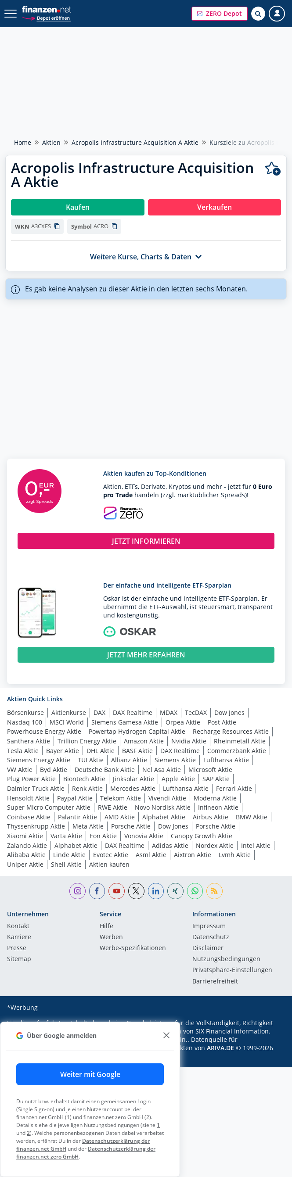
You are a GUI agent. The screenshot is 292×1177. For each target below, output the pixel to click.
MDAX (168, 712)
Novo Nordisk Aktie (163, 807)
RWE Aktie (112, 807)
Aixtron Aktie (192, 854)
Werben (111, 937)
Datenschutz (210, 937)
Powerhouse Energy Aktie (44, 731)
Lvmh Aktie (235, 854)
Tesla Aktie (23, 750)
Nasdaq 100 (24, 722)
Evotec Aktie (110, 854)
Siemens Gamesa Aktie (124, 722)
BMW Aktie (251, 817)
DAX (99, 712)
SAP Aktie (216, 779)
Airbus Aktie (210, 817)
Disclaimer (208, 948)
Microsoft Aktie (210, 769)
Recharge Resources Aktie (231, 731)
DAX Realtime (132, 712)
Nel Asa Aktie (161, 769)
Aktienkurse (68, 712)
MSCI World (67, 722)
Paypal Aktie (75, 798)
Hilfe (106, 926)
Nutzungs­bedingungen (226, 959)
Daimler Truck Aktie (36, 788)
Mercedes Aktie (132, 788)
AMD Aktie (120, 817)
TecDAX (196, 712)
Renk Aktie (87, 788)
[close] (166, 1035)
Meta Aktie (88, 826)
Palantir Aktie (77, 817)
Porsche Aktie (131, 826)
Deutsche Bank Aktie (105, 769)
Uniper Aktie (25, 864)
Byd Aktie (53, 769)
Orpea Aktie (183, 722)
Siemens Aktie (175, 760)
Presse (16, 948)
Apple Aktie (178, 779)
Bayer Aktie (62, 750)
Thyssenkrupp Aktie (36, 826)
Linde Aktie (69, 854)
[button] (219, 14)
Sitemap (19, 959)
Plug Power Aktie (31, 779)
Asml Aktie (151, 854)
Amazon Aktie (144, 741)
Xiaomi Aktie (25, 836)
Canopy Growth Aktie (201, 836)
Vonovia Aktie (143, 836)
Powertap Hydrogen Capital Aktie (137, 731)
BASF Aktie (137, 750)
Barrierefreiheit (215, 981)
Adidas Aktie (170, 845)
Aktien (51, 142)
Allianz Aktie (129, 760)
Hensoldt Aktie (28, 798)
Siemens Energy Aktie (38, 760)
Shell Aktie (66, 864)
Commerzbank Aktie (236, 750)
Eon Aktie (103, 836)
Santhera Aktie (28, 741)
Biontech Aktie (84, 779)
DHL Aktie (101, 750)
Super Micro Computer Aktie (48, 807)
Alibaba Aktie (26, 854)
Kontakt (18, 926)
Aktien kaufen (109, 864)
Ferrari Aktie (234, 788)
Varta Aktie (66, 836)
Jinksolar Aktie (133, 779)
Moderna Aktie (215, 798)
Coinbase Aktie (28, 817)
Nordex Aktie (215, 845)
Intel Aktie (255, 845)
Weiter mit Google (90, 1074)
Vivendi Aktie (167, 798)
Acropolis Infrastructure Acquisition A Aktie (135, 142)
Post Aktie (222, 722)
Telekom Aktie (120, 798)
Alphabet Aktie (163, 817)
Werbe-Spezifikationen (133, 948)
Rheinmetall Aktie (240, 741)
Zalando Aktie (27, 845)
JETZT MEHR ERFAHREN (146, 655)
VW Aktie (19, 769)
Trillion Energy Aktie (87, 741)
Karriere (19, 937)
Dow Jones (229, 712)
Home (22, 142)
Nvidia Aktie (188, 741)
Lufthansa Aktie (226, 760)
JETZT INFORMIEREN (146, 541)
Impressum (209, 926)
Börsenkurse (25, 712)
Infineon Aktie (218, 807)
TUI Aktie (91, 760)
